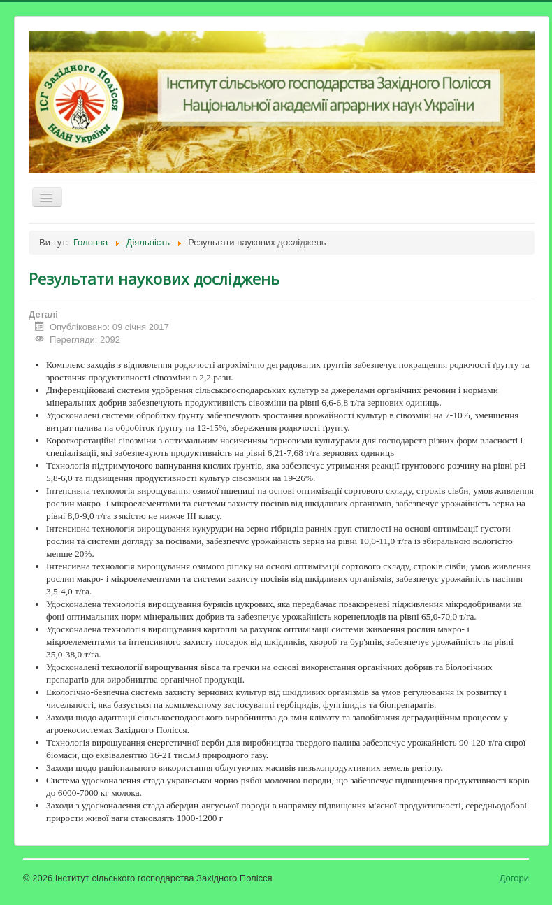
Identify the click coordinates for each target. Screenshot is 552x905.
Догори (514, 878)
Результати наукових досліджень (154, 278)
